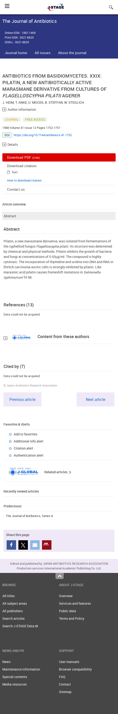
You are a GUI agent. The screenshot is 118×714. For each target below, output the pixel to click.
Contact (65, 684)
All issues (43, 52)
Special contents (14, 677)
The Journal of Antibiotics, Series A (29, 516)
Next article (95, 399)
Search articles (13, 618)
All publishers (12, 611)
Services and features (75, 603)
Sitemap (65, 692)
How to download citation (24, 180)
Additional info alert (28, 441)
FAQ (62, 677)
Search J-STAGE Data (20, 626)
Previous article (22, 399)
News (6, 661)
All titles (8, 596)
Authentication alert (28, 455)
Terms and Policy (71, 618)
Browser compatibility (75, 669)
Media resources (14, 684)
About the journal (72, 52)
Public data (67, 611)
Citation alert (23, 448)
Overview (66, 596)
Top (59, 576)
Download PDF (23, 157)
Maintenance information (21, 669)
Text (15, 172)
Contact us (16, 189)
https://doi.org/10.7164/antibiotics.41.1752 (43, 135)
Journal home (16, 52)
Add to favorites (25, 434)
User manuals (69, 661)
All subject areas (14, 603)
